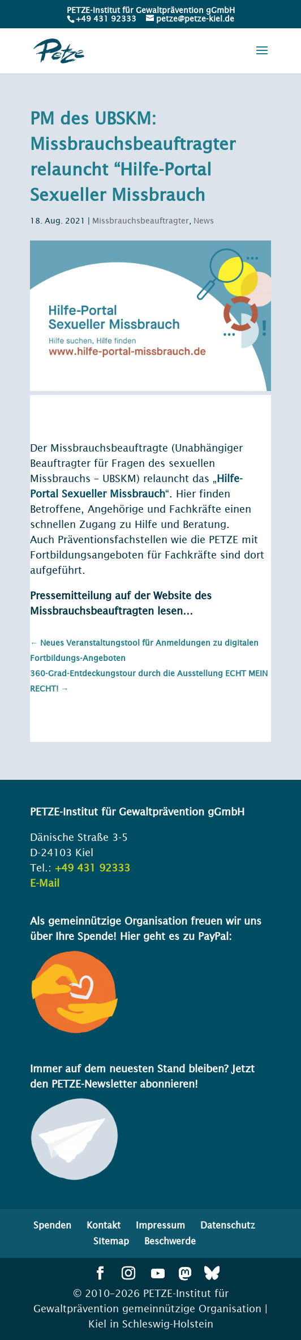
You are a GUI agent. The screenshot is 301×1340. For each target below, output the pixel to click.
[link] (105, 18)
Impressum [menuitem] (160, 1225)
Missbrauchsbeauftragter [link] (140, 220)
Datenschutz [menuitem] (227, 1225)
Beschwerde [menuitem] (170, 1241)
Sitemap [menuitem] (111, 1241)
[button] (262, 58)
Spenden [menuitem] (52, 1225)
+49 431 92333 (106, 18)
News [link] (204, 220)
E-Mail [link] (44, 883)
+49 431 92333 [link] (92, 868)
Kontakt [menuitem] (104, 1225)
